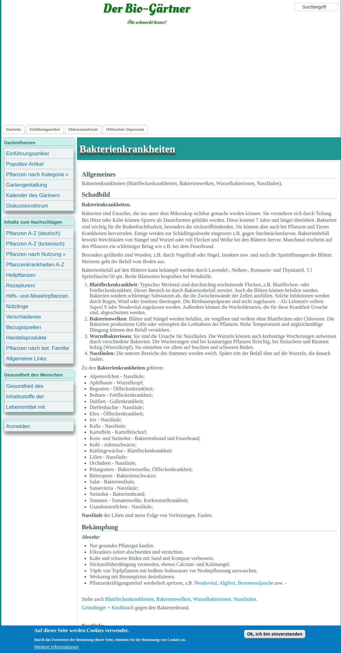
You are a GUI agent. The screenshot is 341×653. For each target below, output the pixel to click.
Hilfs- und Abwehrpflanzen (37, 296)
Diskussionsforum (83, 129)
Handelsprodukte (26, 338)
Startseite (13, 129)
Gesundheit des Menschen (24, 387)
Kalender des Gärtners (33, 195)
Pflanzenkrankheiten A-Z (35, 265)
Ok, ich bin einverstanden (274, 634)
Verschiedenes (23, 317)
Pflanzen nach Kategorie (35, 174)
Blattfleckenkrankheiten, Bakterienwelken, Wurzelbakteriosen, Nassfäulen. (181, 599)
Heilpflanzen (20, 275)
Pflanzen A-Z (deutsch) (33, 233)
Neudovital (205, 583)
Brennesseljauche (255, 583)
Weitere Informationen (56, 647)
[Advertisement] (171, 76)
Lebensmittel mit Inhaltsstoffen (25, 408)
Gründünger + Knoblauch (108, 607)
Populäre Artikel (24, 164)
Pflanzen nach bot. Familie (37, 348)
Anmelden (18, 426)
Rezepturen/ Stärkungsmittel (24, 286)
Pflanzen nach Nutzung (33, 254)
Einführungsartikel (44, 129)
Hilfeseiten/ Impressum (125, 129)
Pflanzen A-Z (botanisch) (35, 244)
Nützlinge (17, 306)
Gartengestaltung (26, 185)
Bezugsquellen (23, 327)
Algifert (227, 583)
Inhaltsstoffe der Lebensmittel (25, 397)
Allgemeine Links (26, 359)
